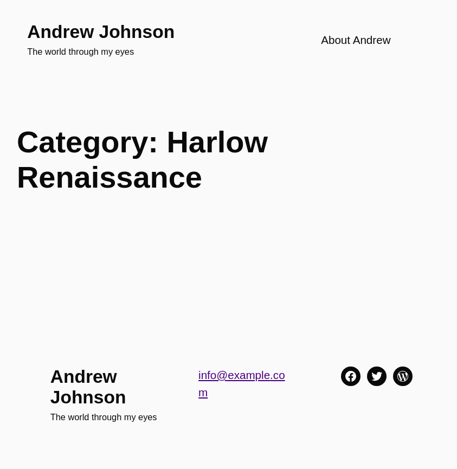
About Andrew (355, 40)
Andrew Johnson (101, 32)
